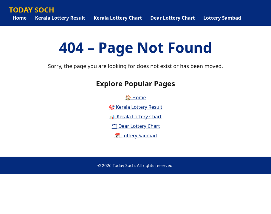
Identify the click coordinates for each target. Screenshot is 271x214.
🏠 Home (135, 97)
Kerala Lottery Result (60, 18)
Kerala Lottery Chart (118, 18)
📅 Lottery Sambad (135, 135)
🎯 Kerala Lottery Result (135, 107)
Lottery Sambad (222, 18)
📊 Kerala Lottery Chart (135, 116)
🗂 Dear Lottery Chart (135, 126)
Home (20, 18)
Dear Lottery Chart (172, 18)
